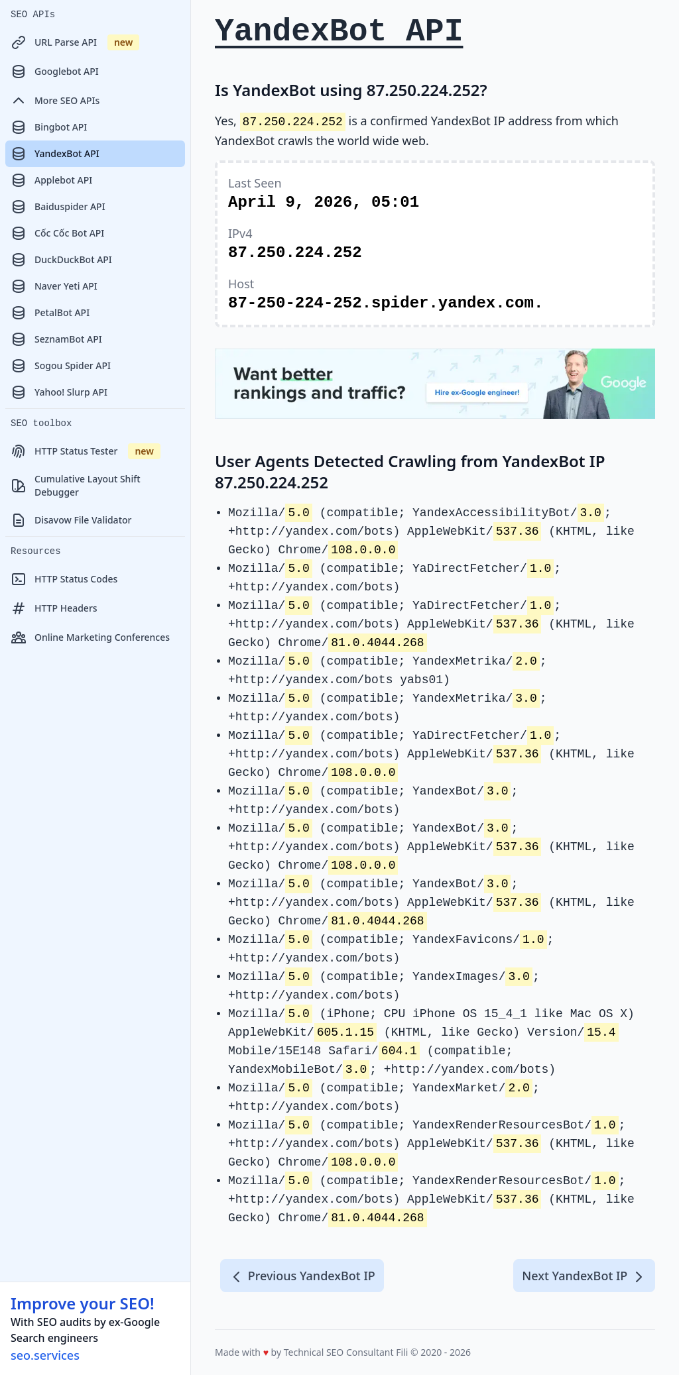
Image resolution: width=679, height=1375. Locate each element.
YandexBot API (55, 154)
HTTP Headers (54, 608)
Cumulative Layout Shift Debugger (76, 485)
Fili (402, 1352)
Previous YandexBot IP (302, 1276)
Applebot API (51, 180)
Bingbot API (49, 127)
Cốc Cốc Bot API (57, 233)
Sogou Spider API (61, 366)
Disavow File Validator (71, 520)
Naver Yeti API (54, 286)
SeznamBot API (56, 339)
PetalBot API (50, 313)
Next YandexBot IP (584, 1276)
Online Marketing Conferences (90, 637)
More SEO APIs (55, 101)
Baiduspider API (58, 207)
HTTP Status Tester (85, 451)
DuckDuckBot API (61, 260)
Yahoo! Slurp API (59, 392)
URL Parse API (75, 42)
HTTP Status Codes (64, 579)
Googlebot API (55, 72)
